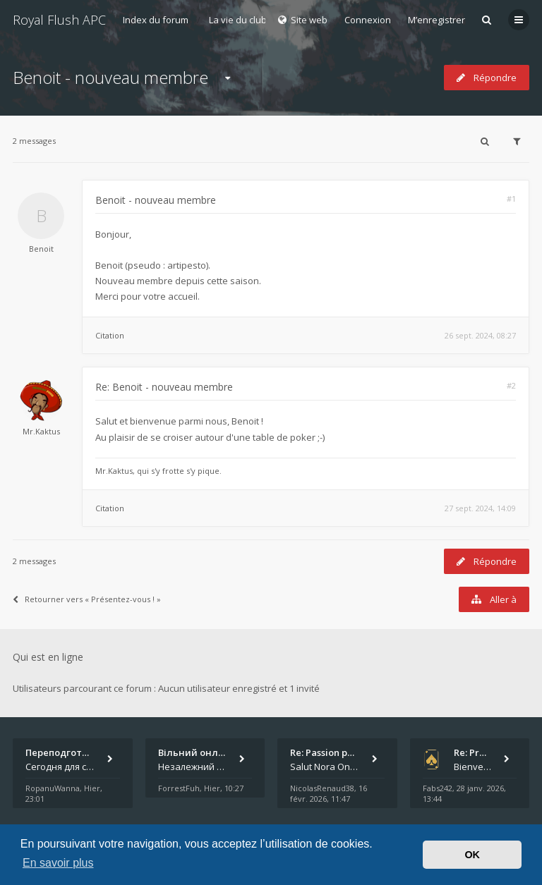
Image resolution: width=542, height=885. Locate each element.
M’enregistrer (436, 19)
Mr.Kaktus (41, 431)
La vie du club (238, 19)
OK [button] (472, 854)
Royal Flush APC (59, 19)
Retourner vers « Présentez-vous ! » (87, 599)
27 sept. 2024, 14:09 (480, 508)
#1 (511, 198)
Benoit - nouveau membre (110, 77)
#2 (511, 385)
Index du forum (155, 19)
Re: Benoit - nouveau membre (164, 386)
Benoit (41, 248)
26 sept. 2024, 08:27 (480, 335)
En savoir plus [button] (58, 863)
